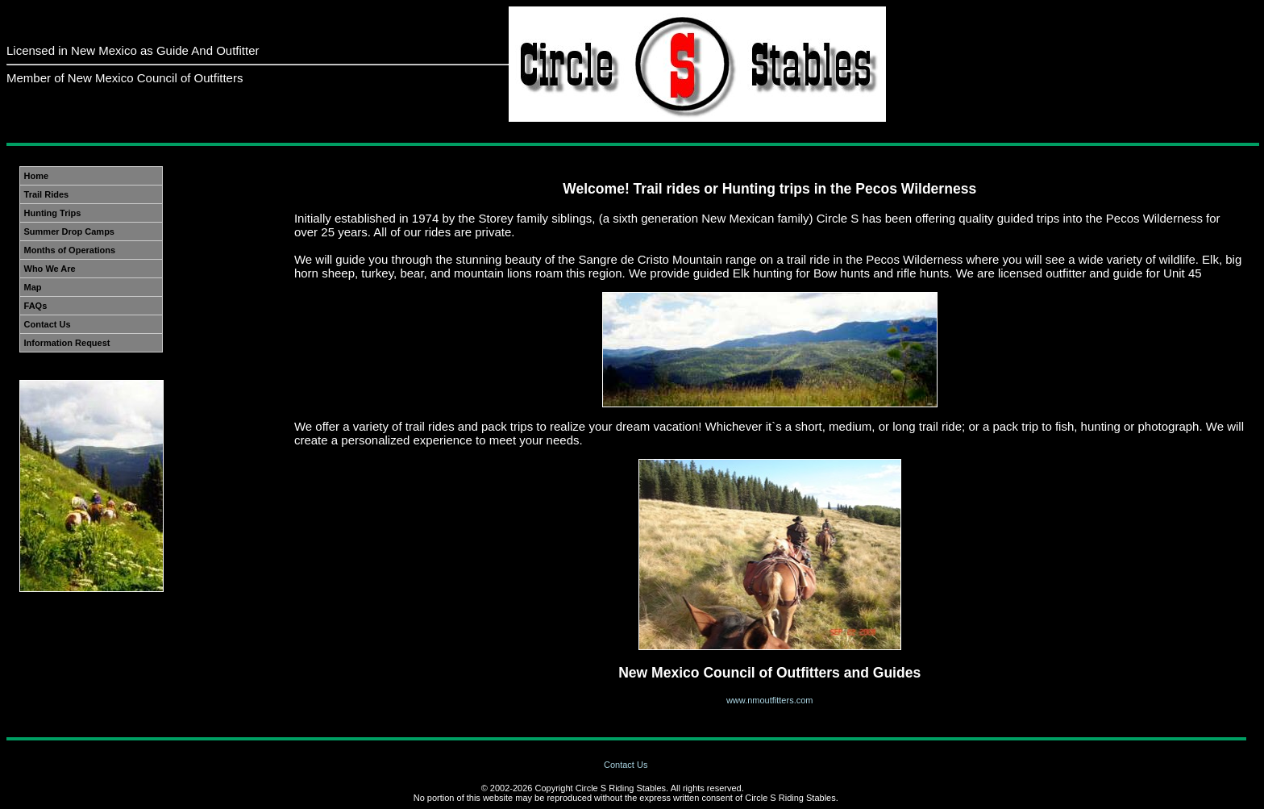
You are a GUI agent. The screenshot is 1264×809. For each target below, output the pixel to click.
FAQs (36, 306)
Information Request (67, 343)
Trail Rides (46, 194)
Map (33, 287)
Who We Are (50, 268)
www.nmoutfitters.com (769, 700)
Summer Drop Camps (69, 231)
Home (36, 176)
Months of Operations (70, 250)
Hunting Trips (52, 213)
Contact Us (47, 324)
